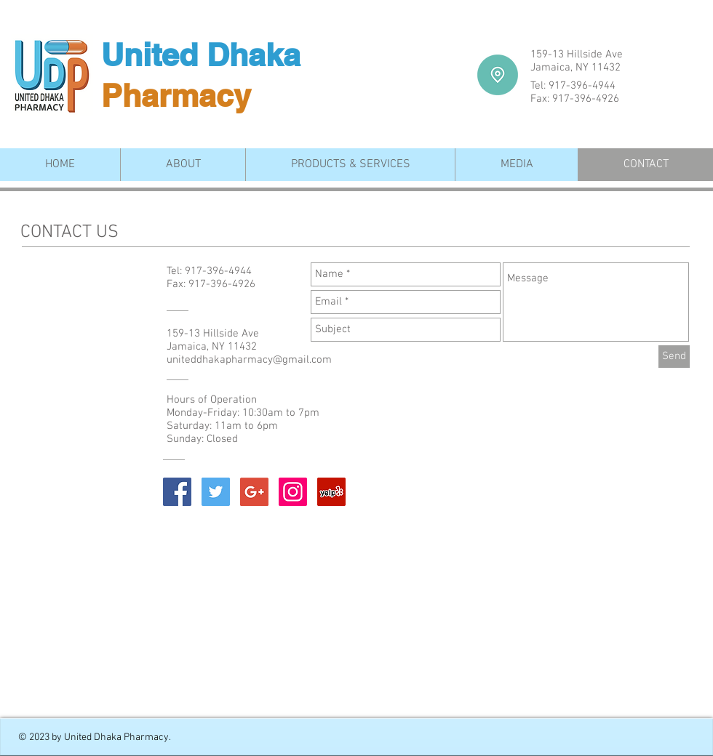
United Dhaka (200, 54)
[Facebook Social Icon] (177, 492)
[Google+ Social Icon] (254, 492)
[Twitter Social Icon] (216, 492)
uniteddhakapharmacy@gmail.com (249, 359)
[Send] (674, 356)
